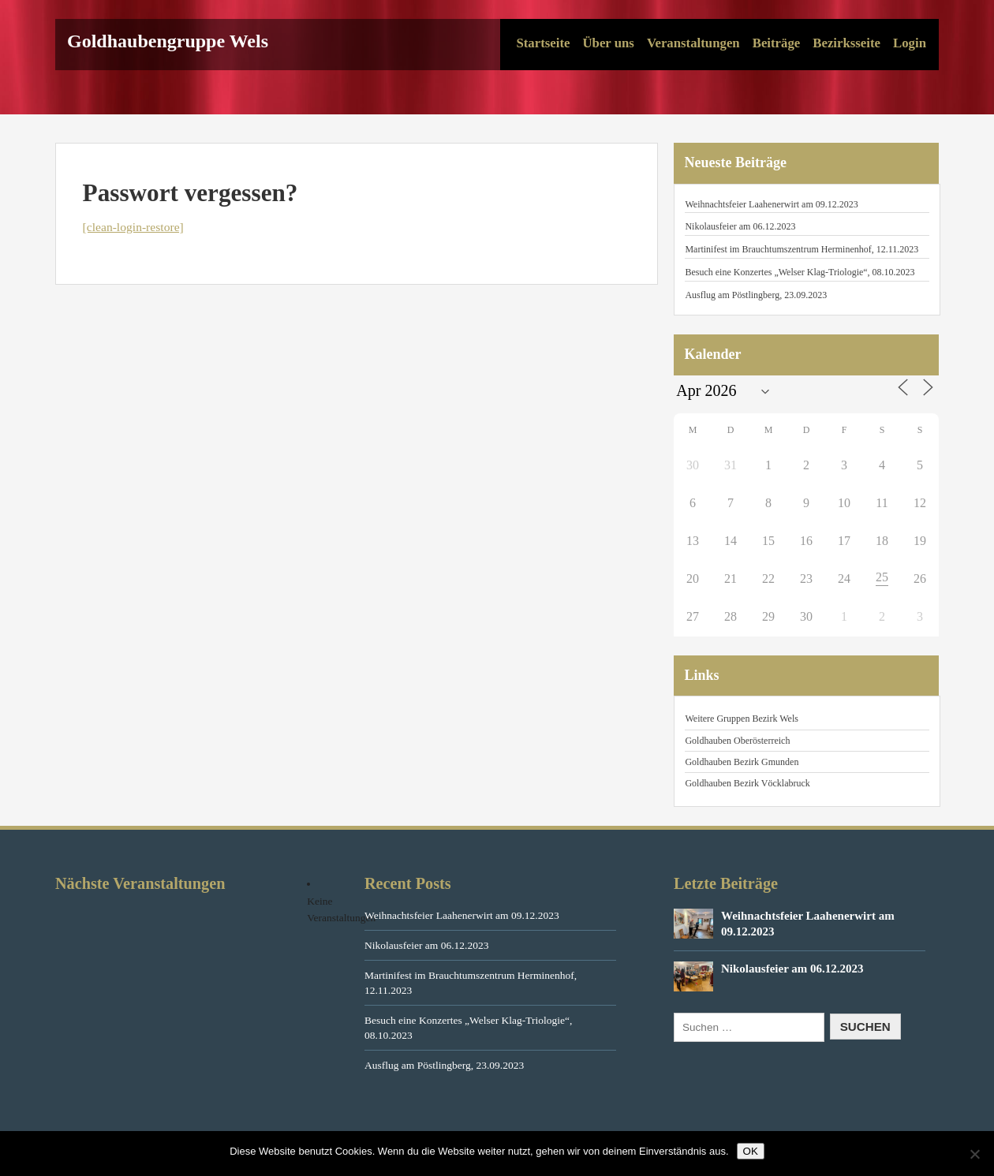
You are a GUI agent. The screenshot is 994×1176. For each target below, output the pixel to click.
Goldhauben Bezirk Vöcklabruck (747, 783)
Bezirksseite (846, 42)
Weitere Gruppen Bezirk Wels (741, 718)
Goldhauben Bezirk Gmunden (741, 761)
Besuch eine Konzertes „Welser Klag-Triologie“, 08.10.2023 (799, 272)
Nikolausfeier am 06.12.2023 (740, 226)
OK (750, 1151)
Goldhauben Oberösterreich (737, 740)
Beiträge (777, 42)
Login (909, 42)
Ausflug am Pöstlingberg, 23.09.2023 (756, 295)
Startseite (543, 42)
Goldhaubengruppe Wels (167, 41)
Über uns (607, 42)
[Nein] (974, 1154)
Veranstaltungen (693, 42)
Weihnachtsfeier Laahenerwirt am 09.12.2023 (771, 204)
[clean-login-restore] (133, 226)
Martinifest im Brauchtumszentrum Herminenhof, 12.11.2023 (801, 249)
